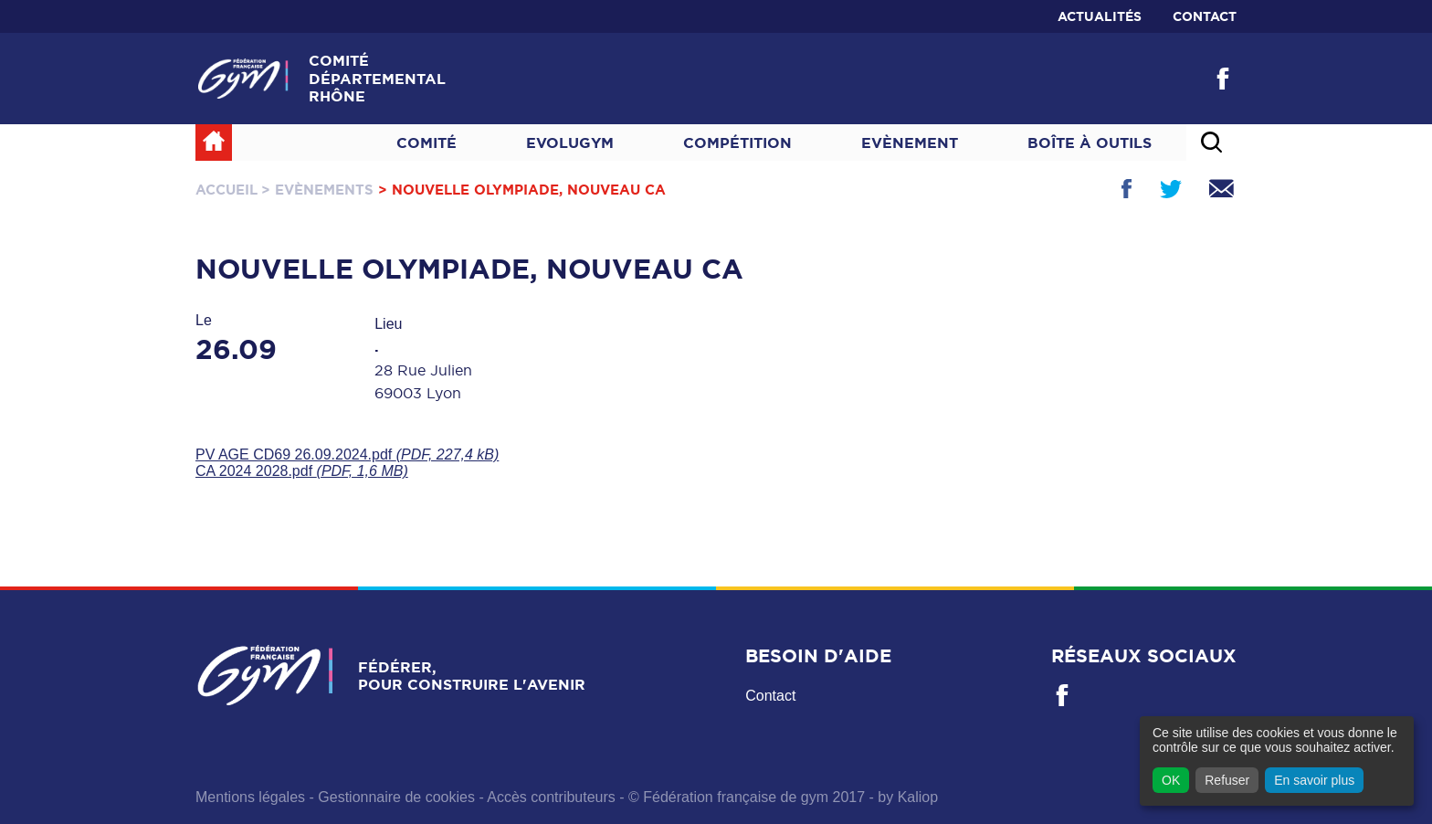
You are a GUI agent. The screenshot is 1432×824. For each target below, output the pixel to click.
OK (1171, 780)
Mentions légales (250, 797)
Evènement (909, 142)
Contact (1205, 16)
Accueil (226, 189)
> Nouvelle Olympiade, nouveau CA (522, 189)
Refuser (1227, 780)
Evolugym (570, 142)
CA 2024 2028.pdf (301, 471)
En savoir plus (1314, 780)
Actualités (1100, 16)
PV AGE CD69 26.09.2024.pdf (347, 454)
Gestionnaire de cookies (396, 797)
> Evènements (317, 189)
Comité (426, 142)
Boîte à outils (1089, 142)
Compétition (737, 142)
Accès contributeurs (551, 797)
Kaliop (918, 797)
